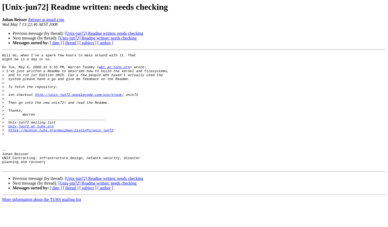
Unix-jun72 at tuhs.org (31, 141)
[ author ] (105, 43)
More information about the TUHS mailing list (41, 222)
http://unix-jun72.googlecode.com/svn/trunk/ (79, 103)
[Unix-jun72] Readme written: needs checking (104, 33)
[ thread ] (70, 43)
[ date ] (56, 43)
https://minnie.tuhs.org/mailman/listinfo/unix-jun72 (60, 146)
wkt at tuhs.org (114, 70)
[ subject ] (88, 43)
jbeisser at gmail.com (46, 19)
